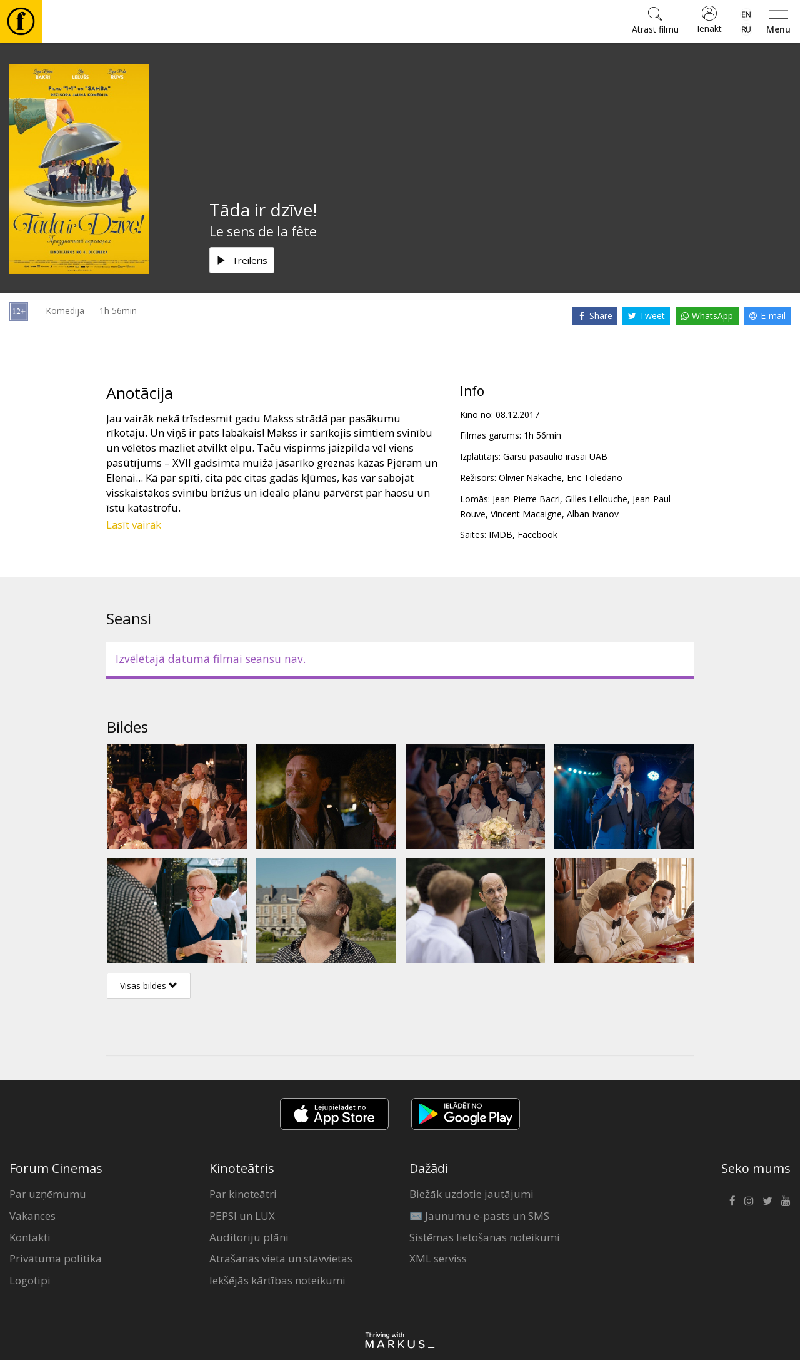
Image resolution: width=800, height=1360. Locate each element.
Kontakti (30, 1237)
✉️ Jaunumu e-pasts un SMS (479, 1216)
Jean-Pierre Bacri (526, 499)
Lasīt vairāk (133, 524)
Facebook (538, 534)
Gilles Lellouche (596, 499)
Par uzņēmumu (47, 1194)
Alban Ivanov (593, 514)
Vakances (32, 1216)
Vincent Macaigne (526, 514)
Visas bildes (149, 986)
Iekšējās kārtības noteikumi (277, 1280)
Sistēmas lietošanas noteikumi (484, 1237)
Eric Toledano (594, 478)
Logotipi (30, 1280)
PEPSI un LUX (242, 1216)
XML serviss (438, 1258)
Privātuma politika (55, 1258)
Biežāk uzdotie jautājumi (471, 1194)
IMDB (500, 534)
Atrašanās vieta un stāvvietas (280, 1258)
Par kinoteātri (243, 1194)
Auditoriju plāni (249, 1237)
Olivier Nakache (530, 478)
